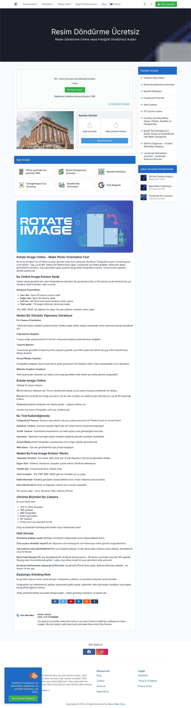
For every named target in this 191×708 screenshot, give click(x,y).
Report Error (103, 691)
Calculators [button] (47, 4)
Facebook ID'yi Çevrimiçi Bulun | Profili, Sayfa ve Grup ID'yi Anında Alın (161, 196)
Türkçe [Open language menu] (115, 4)
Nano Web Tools (116, 704)
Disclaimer (143, 675)
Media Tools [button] (64, 4)
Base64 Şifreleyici (153, 91)
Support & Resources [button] (86, 4)
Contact (100, 681)
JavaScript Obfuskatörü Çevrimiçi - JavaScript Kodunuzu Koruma (155, 156)
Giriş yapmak (165, 4)
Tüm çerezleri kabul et (23, 698)
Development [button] (29, 4)
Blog (104, 4)
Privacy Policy (145, 686)
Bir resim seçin (75, 89)
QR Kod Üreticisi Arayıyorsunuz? (161, 176)
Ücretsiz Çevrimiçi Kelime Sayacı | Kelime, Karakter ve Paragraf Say (157, 121)
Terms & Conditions (147, 681)
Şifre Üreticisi (150, 104)
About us (101, 686)
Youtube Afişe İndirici (154, 78)
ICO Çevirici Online (153, 111)
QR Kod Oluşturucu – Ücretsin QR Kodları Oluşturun (158, 145)
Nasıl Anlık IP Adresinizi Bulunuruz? (161, 186)
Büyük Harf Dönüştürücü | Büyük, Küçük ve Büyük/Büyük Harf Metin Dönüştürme (159, 133)
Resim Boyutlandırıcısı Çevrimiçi (159, 84)
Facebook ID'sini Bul (154, 98)
